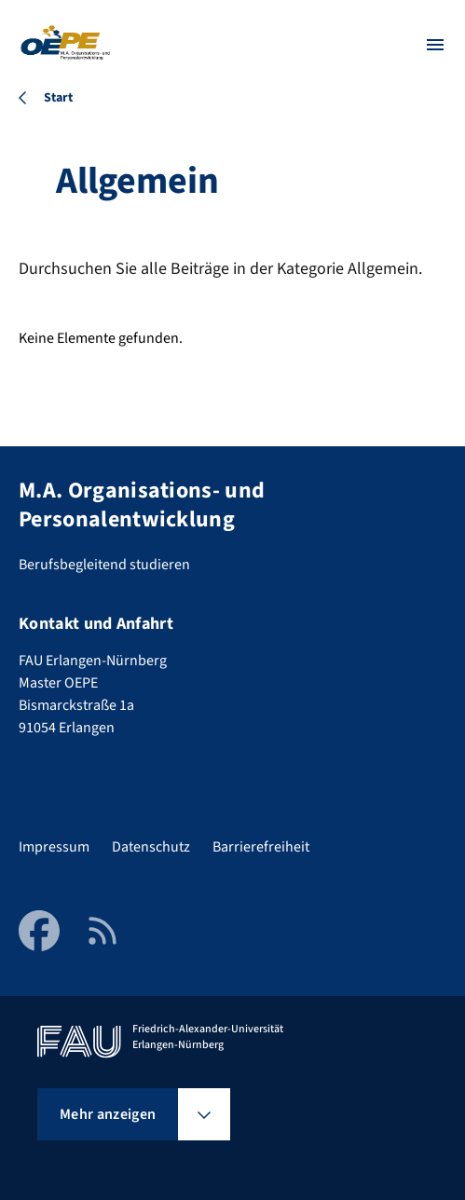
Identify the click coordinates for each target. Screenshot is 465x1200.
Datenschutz (151, 847)
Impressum (54, 847)
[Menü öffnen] (435, 44)
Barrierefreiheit (260, 847)
